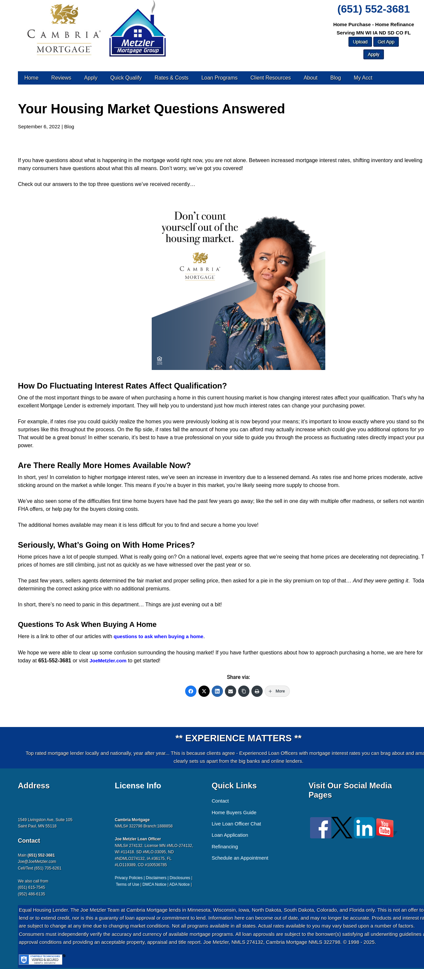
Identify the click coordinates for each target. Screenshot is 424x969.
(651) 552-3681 (374, 9)
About (311, 78)
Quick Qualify (126, 78)
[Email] (230, 691)
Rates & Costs (171, 78)
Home (31, 78)
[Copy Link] (243, 691)
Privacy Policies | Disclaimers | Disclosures (152, 878)
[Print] (257, 691)
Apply (90, 78)
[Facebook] (190, 691)
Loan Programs (219, 78)
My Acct (363, 78)
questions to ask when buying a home (158, 636)
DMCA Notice (154, 884)
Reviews (61, 78)
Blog (335, 78)
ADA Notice (179, 884)
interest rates (317, 397)
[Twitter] (204, 691)
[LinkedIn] (217, 691)
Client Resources (270, 78)
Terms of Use (127, 884)
